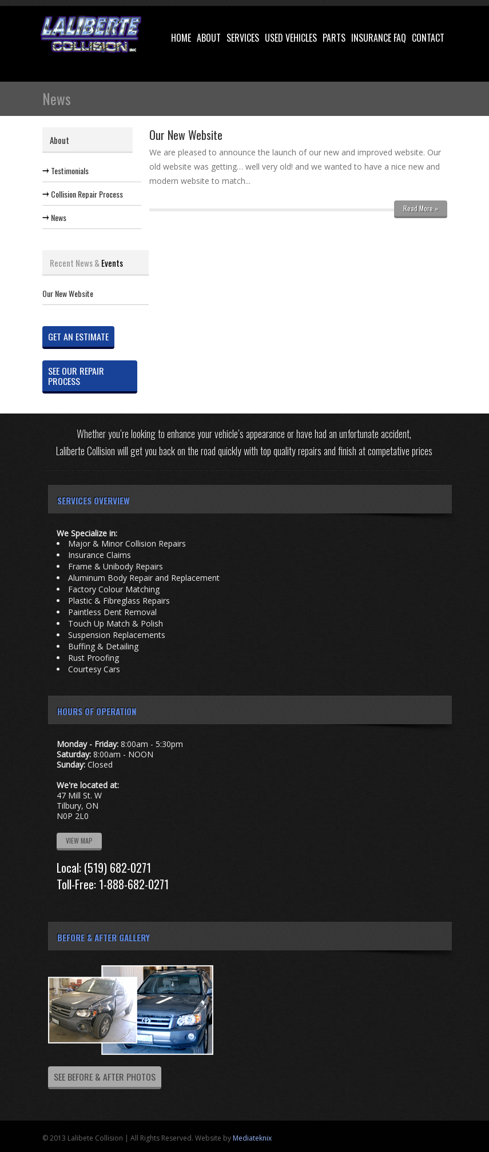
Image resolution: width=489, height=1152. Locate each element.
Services (242, 38)
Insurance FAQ (378, 38)
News (58, 217)
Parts (334, 38)
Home (181, 38)
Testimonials (70, 170)
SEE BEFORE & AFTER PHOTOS (105, 1076)
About (209, 38)
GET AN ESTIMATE (78, 336)
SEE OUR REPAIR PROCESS (76, 376)
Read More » (420, 208)
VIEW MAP (79, 840)
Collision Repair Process (87, 194)
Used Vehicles (291, 38)
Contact (428, 38)
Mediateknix (252, 1138)
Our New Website (67, 293)
